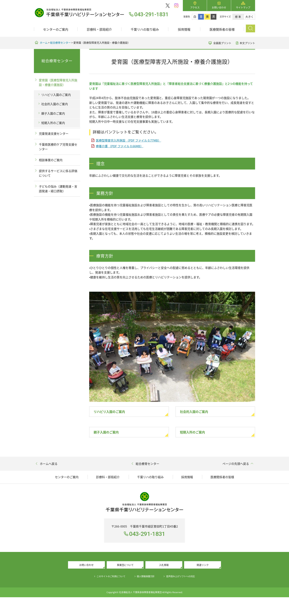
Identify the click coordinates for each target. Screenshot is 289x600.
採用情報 (184, 29)
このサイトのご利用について (107, 579)
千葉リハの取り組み (145, 29)
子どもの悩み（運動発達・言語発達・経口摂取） (58, 188)
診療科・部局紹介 (99, 29)
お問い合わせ (219, 7)
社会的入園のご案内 (197, 412)
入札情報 (164, 567)
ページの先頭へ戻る (235, 465)
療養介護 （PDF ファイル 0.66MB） (119, 146)
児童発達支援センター (53, 133)
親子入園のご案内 (109, 433)
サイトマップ (243, 7)
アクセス (195, 7)
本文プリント (247, 43)
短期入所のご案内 (195, 433)
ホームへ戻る (49, 465)
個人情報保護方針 (146, 579)
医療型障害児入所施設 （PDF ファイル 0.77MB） (128, 140)
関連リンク (202, 567)
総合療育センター (60, 42)
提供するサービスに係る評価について (58, 173)
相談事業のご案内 (50, 160)
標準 (238, 16)
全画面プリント (222, 43)
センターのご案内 (55, 29)
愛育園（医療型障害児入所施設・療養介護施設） (58, 82)
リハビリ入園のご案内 (113, 412)
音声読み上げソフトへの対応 (185, 579)
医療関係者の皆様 (222, 29)
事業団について (125, 567)
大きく (249, 17)
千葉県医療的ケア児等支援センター (58, 146)
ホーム (44, 42)
